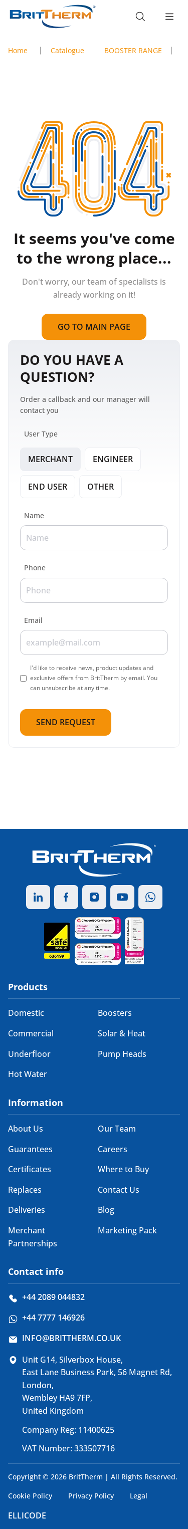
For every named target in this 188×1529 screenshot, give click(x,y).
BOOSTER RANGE (133, 50)
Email (33, 620)
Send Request (65, 722)
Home (18, 50)
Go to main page (94, 326)
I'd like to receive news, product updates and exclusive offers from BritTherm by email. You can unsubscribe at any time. (93, 678)
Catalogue (67, 50)
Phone (35, 567)
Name (34, 515)
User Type (41, 434)
